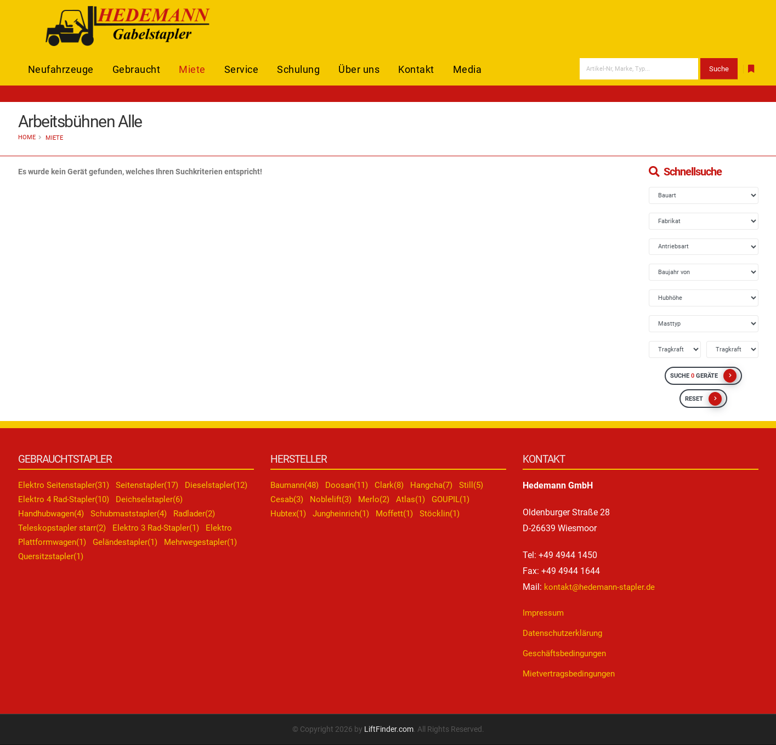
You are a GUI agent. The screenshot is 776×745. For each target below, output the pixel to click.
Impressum (544, 612)
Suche (719, 69)
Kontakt (416, 69)
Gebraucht (136, 69)
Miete (192, 69)
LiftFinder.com (389, 729)
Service (241, 69)
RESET (703, 399)
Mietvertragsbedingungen (572, 673)
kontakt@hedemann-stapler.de (602, 587)
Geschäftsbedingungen (568, 653)
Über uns (358, 69)
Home (27, 137)
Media (467, 69)
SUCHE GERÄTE (703, 376)
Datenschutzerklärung (565, 633)
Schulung (298, 69)
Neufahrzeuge (61, 69)
